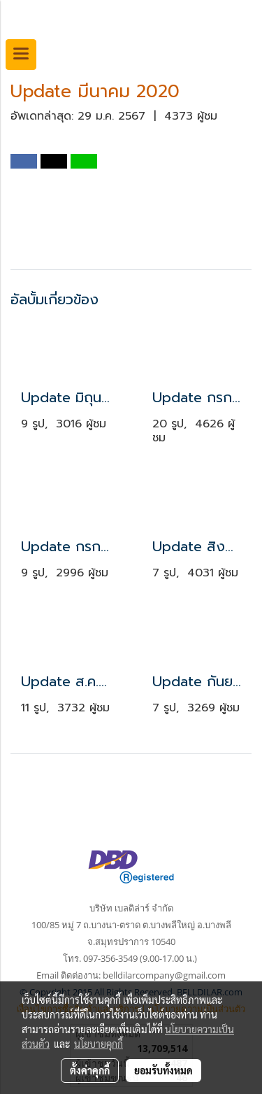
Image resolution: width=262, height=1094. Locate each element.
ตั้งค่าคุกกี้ (90, 1070)
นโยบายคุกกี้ (98, 1043)
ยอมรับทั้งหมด (163, 1070)
